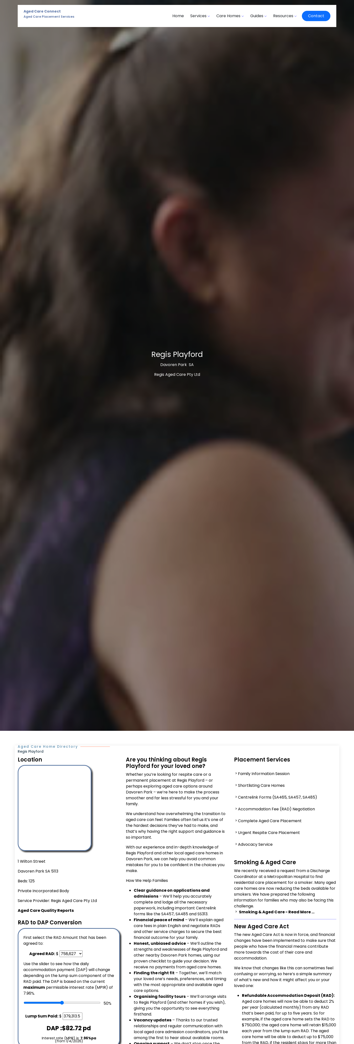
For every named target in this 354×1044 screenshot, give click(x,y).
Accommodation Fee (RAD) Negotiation (276, 809)
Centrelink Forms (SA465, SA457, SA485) (277, 797)
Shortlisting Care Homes (261, 785)
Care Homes (230, 16)
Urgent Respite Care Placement (269, 832)
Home (178, 16)
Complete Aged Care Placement (270, 821)
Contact (316, 16)
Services (200, 16)
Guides (258, 16)
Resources (285, 16)
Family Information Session (264, 773)
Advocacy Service (255, 844)
